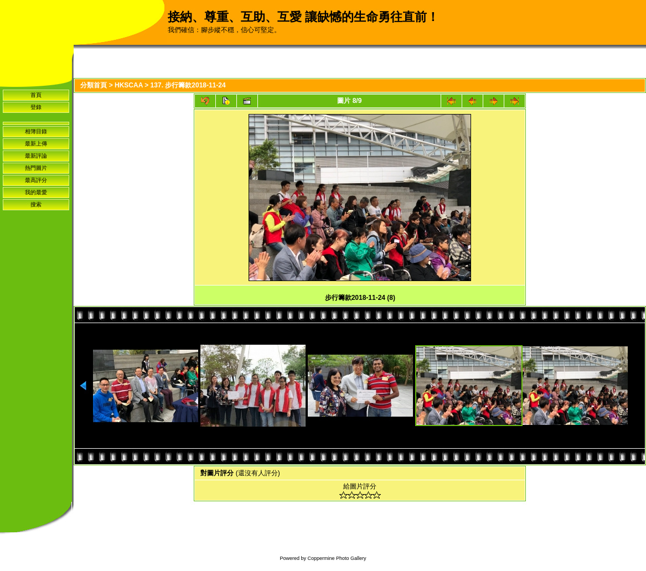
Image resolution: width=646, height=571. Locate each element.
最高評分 (36, 180)
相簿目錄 (36, 131)
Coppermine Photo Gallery (336, 558)
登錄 (36, 107)
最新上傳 (36, 144)
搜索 (36, 204)
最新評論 (36, 156)
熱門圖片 (36, 168)
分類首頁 (93, 85)
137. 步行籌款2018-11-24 (188, 85)
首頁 (36, 95)
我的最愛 (36, 192)
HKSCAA (129, 85)
